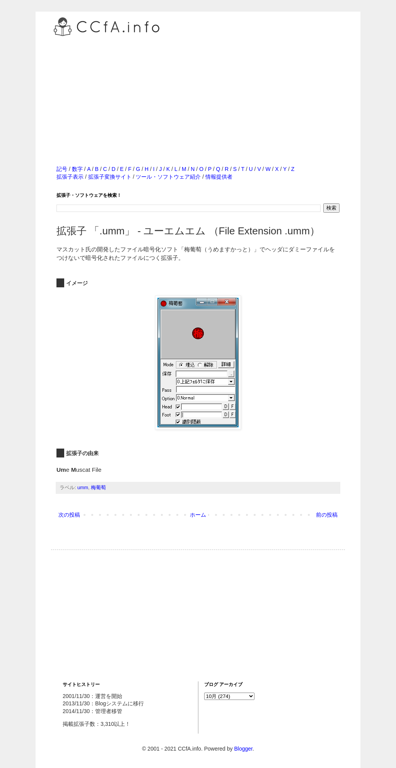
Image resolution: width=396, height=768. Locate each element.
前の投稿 (327, 515)
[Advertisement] (198, 92)
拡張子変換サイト (109, 177)
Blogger (243, 749)
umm (82, 487)
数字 (77, 169)
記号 (61, 169)
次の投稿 (69, 515)
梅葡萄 (98, 487)
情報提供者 (218, 177)
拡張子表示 (70, 177)
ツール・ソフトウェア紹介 (168, 177)
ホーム (198, 515)
